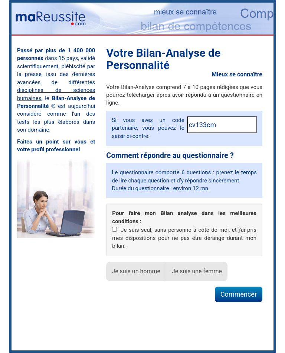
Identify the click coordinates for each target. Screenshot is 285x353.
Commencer (238, 294)
